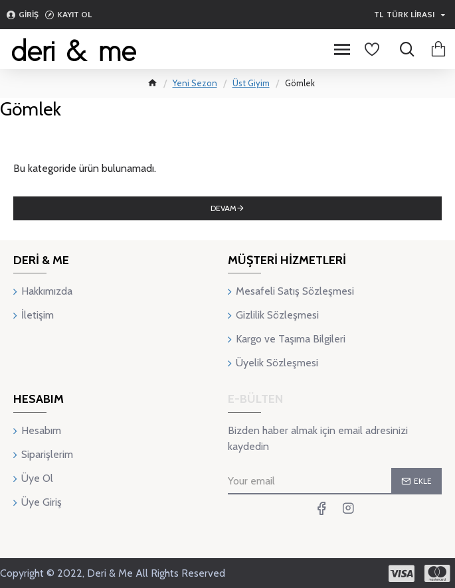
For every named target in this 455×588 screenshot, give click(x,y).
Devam (223, 208)
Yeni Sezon (195, 83)
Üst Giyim (251, 83)
